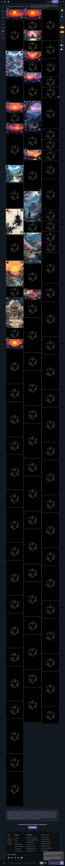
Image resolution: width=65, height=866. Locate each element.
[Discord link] (8, 856)
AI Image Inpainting (30, 849)
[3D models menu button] (8, 1)
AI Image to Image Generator (32, 838)
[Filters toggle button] (4, 863)
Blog (16, 838)
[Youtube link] (22, 856)
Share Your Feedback (19, 844)
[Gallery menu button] (5, 1)
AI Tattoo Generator (45, 837)
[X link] (18, 856)
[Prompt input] (23, 863)
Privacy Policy (18, 847)
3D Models (9, 838)
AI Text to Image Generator (31, 836)
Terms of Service (18, 849)
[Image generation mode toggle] (41, 863)
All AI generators (44, 848)
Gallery (8, 836)
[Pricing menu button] (49, 1)
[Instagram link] (12, 856)
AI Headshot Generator (45, 842)
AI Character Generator (45, 840)
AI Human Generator (45, 844)
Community (9, 842)
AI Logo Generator (45, 835)
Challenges (9, 840)
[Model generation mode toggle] (45, 863)
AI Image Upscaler (30, 840)
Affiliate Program (18, 842)
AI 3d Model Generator (31, 844)
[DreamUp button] (62, 863)
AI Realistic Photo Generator (47, 846)
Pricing (16, 836)
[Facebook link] (15, 856)
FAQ (16, 840)
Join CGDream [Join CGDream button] (32, 825)
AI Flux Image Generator (31, 847)
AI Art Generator (29, 842)
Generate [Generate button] (54, 863)
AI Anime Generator (45, 833)
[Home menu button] (1, 1)
